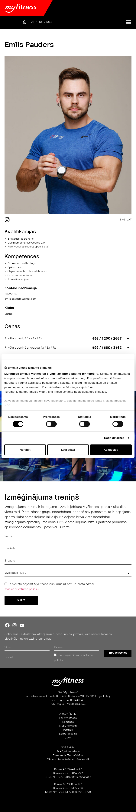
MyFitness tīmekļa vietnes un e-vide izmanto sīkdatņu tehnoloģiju (51, 373)
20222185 (11, 293)
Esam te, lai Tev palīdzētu (68, 755)
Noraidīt (25, 449)
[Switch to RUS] (49, 22)
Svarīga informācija (68, 751)
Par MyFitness (68, 717)
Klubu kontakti (68, 725)
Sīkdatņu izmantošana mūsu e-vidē (68, 759)
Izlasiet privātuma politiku (22, 589)
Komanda (68, 721)
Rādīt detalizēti (114, 437)
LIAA (68, 737)
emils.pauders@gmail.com (20, 298)
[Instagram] (7, 219)
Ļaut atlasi (68, 449)
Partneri (68, 729)
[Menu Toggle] (128, 22)
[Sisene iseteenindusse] (24, 22)
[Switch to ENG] (40, 22)
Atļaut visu (111, 449)
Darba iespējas (68, 733)
